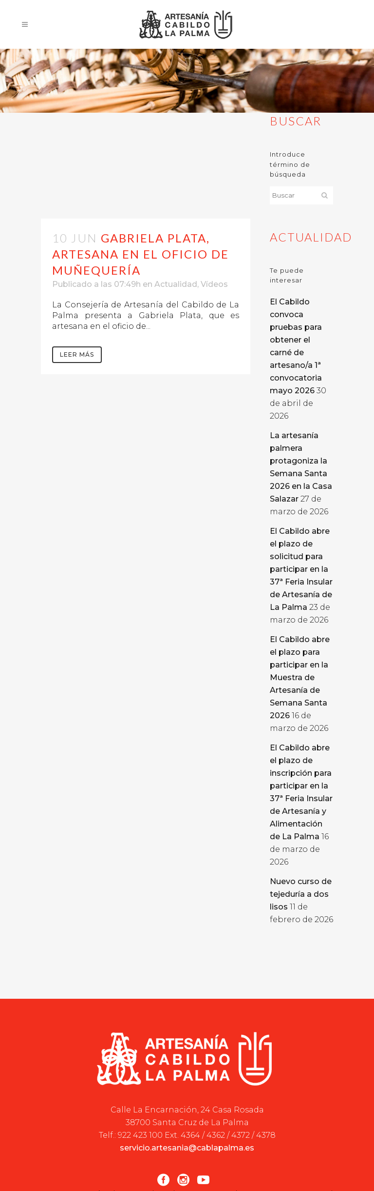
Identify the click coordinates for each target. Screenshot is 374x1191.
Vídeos (214, 284)
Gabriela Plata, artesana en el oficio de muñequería (140, 254)
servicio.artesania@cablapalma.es (187, 1147)
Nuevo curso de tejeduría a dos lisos (301, 894)
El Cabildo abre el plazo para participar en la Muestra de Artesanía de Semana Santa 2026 (300, 677)
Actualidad (175, 284)
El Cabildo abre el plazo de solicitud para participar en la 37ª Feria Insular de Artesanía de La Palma (301, 569)
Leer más (77, 354)
